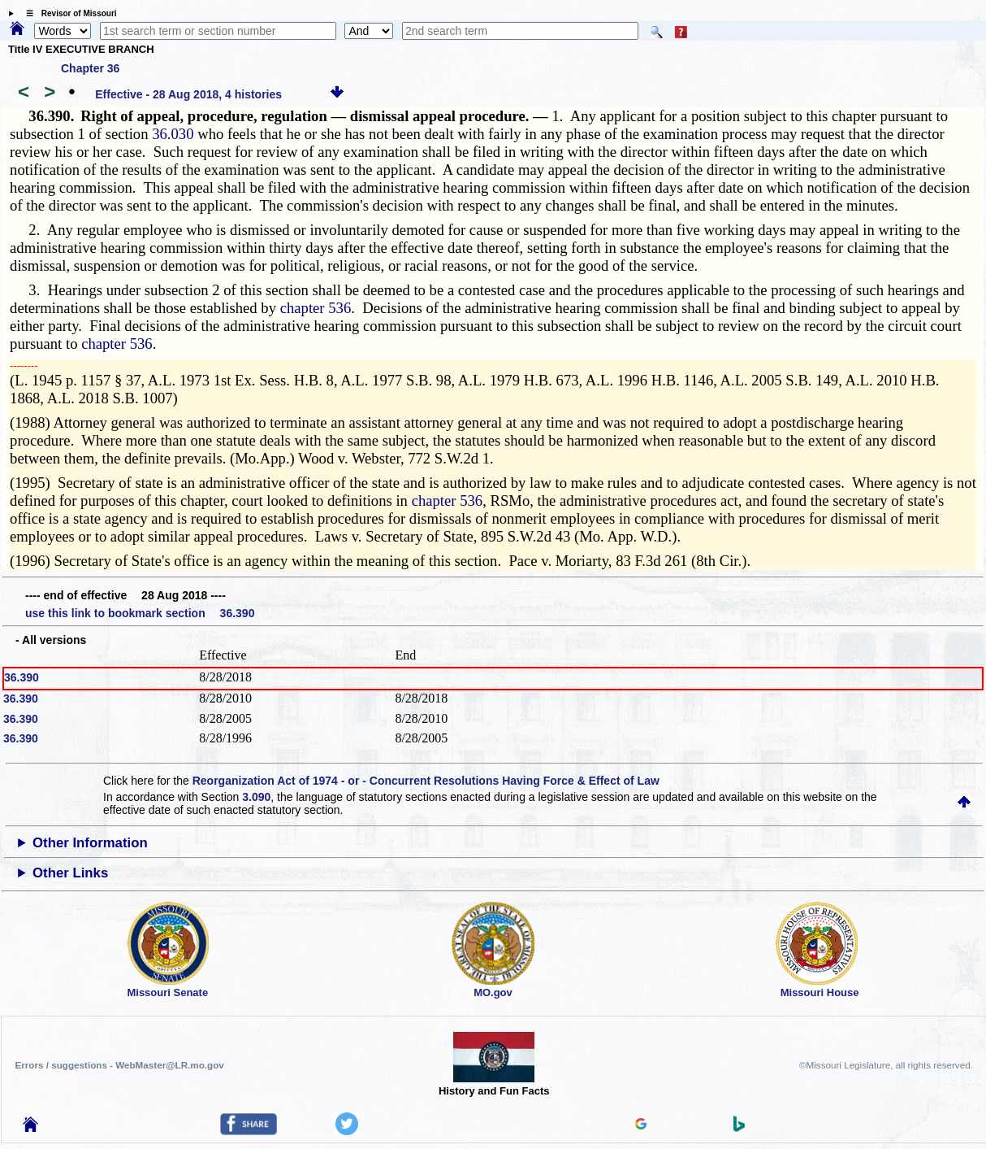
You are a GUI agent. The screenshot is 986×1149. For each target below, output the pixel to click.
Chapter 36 (90, 68)
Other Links (70, 873)
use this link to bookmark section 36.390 (139, 613)
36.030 (172, 133)
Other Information (90, 843)
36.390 (21, 677)
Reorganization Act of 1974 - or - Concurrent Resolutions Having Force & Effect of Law (425, 780)
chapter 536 (316, 307)
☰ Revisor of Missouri (67, 13)
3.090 (256, 796)
